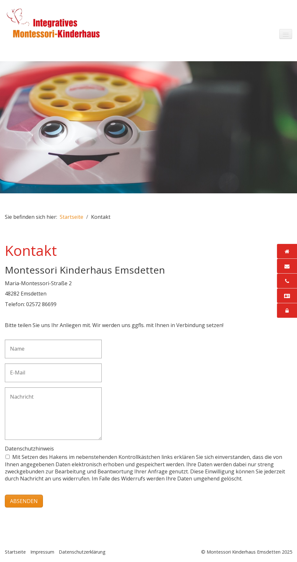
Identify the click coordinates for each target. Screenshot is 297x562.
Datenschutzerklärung (82, 552)
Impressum (42, 552)
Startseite (71, 216)
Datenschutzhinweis (29, 448)
